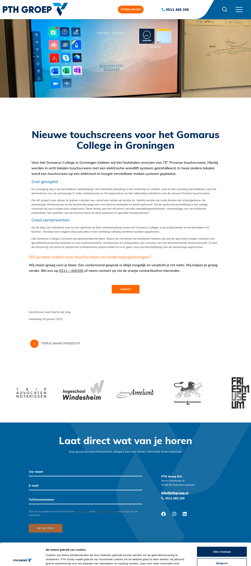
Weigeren (222, 540)
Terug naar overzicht (55, 343)
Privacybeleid (82, 511)
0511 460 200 (175, 10)
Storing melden (131, 10)
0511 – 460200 (71, 271)
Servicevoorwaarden (107, 511)
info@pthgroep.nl (174, 493)
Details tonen (188, 559)
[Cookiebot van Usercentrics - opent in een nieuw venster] (22, 559)
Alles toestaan (222, 528)
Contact (125, 289)
